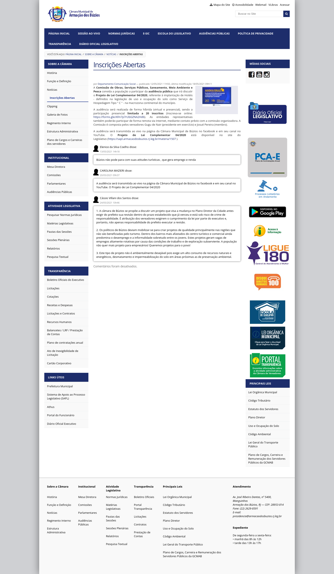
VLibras (273, 5)
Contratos (140, 524)
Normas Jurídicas (121, 33)
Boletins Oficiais (144, 497)
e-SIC (146, 33)
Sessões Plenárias (117, 528)
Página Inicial (59, 33)
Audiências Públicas (214, 33)
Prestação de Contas (142, 534)
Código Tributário (174, 505)
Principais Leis (260, 383)
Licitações (140, 516)
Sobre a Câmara (94, 54)
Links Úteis (56, 376)
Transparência (59, 44)
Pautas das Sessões (113, 518)
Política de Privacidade (255, 33)
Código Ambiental (174, 536)
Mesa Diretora (87, 497)
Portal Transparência (143, 507)
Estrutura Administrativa (56, 530)
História (52, 497)
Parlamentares (87, 513)
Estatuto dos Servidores (178, 513)
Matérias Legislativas (113, 507)
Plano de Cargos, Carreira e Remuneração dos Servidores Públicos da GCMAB (192, 554)
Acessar (285, 5)
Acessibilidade (244, 5)
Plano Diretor (171, 520)
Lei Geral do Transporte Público (183, 544)
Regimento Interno (59, 520)
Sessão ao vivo (89, 33)
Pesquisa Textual (116, 544)
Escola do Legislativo (174, 33)
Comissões (85, 505)
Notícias (111, 54)
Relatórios (112, 536)
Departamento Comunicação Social (117, 83)
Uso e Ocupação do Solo (178, 528)
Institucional (58, 157)
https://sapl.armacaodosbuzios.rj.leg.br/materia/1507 (142, 139)
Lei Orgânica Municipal (177, 497)
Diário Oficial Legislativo (98, 44)
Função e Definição (59, 505)
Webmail (260, 5)
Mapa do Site (221, 5)
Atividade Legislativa (64, 205)
